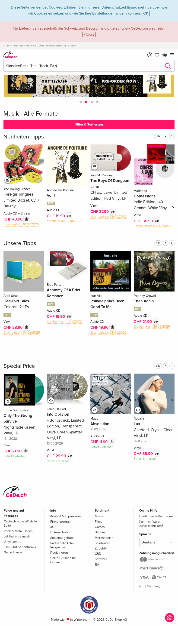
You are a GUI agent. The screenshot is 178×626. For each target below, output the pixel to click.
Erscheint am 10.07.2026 (21, 224)
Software (101, 559)
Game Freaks (13, 552)
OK (145, 13)
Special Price (19, 366)
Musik (99, 516)
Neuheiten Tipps (23, 136)
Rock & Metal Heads (18, 531)
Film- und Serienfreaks (20, 547)
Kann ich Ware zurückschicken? (151, 524)
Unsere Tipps (19, 243)
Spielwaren (103, 543)
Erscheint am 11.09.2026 (64, 321)
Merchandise (104, 538)
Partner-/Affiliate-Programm (62, 545)
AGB (53, 527)
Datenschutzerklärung (119, 7)
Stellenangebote (62, 538)
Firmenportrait (60, 522)
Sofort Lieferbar (14, 456)
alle (158, 136)
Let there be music (17, 536)
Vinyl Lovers (12, 542)
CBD (98, 554)
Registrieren (59, 553)
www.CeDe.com (135, 28)
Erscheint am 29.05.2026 (108, 216)
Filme (98, 522)
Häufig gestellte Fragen (156, 516)
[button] (80, 102)
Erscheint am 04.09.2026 (21, 332)
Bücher (100, 532)
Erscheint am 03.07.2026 (152, 226)
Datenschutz (59, 532)
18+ (97, 565)
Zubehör (101, 548)
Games (100, 527)
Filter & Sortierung (89, 124)
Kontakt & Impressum (65, 516)
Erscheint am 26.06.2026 (152, 326)
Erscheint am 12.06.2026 (64, 221)
